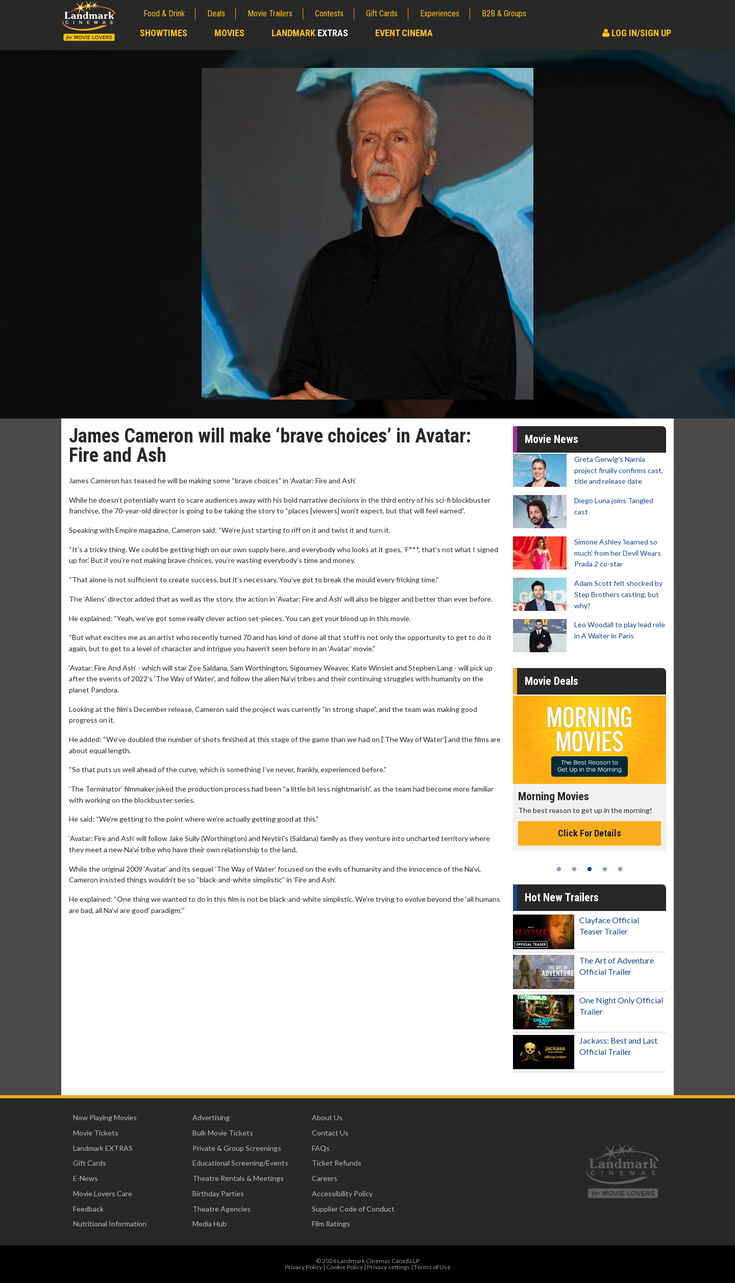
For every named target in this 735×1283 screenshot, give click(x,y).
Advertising (211, 1117)
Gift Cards (382, 13)
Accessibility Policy (342, 1193)
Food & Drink (164, 13)
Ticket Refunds (336, 1162)
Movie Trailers (270, 13)
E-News (85, 1178)
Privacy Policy (303, 1267)
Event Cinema (404, 33)
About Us (327, 1117)
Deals (216, 13)
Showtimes (163, 33)
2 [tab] (574, 869)
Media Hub (209, 1223)
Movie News (551, 439)
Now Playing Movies (105, 1117)
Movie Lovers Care (102, 1193)
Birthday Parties (218, 1193)
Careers (324, 1178)
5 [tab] (620, 869)
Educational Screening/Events (240, 1162)
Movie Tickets (95, 1132)
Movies (229, 33)
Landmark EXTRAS (103, 1148)
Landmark (310, 33)
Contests (329, 13)
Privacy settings (388, 1267)
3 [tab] (589, 869)
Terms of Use (432, 1267)
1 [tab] (559, 869)
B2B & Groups (504, 13)
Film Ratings (331, 1223)
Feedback (88, 1208)
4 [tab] (605, 869)
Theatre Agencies (221, 1208)
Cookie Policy (344, 1267)
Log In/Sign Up (636, 33)
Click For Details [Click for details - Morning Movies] (589, 833)
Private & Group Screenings (236, 1148)
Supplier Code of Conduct (353, 1208)
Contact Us (330, 1132)
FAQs (321, 1148)
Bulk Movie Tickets (222, 1132)
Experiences (439, 13)
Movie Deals (551, 681)
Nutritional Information (109, 1223)
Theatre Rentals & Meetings (238, 1178)
